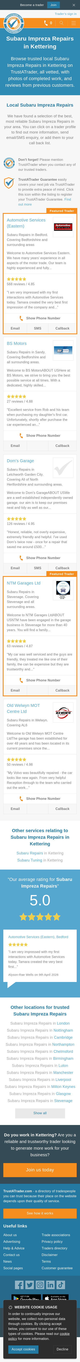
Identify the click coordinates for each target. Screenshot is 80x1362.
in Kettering (40, 853)
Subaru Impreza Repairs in (40, 1023)
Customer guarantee (57, 1268)
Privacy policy (52, 1241)
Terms (46, 1261)
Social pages (13, 1268)
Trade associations (56, 1235)
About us (10, 1235)
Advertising (11, 1241)
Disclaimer (50, 1255)
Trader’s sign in (66, 14)
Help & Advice (14, 1248)
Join (52, 4)
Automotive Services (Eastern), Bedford (38, 937)
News (7, 1261)
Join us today (40, 1169)
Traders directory (55, 1248)
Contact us (11, 1255)
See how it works (40, 1213)
